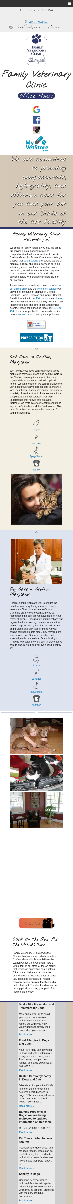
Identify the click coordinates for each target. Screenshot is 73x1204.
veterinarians (31, 260)
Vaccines (37, 443)
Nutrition (36, 469)
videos (58, 298)
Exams (36, 430)
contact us (23, 314)
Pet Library (42, 298)
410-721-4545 (39, 22)
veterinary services (47, 288)
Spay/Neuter (36, 456)
